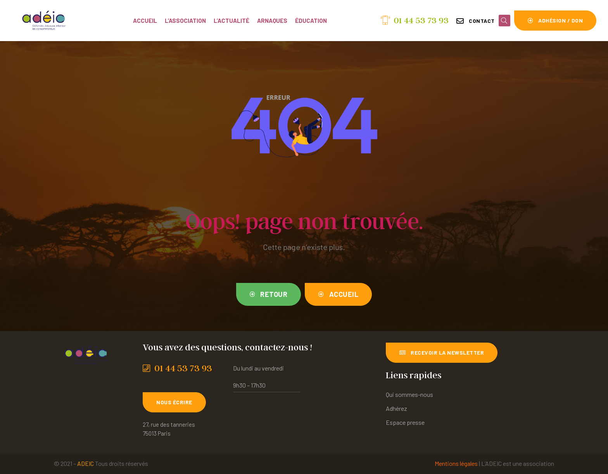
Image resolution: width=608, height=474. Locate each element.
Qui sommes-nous (409, 394)
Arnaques (272, 20)
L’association (185, 20)
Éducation (311, 20)
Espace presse (405, 422)
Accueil (145, 20)
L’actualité (231, 20)
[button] (475, 21)
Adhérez (396, 408)
